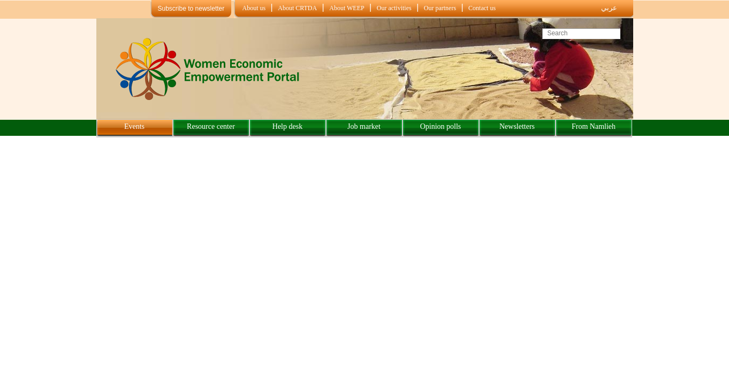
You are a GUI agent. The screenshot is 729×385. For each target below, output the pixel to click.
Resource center (211, 126)
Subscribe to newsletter (191, 8)
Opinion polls (440, 126)
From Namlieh (594, 126)
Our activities (394, 8)
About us (254, 8)
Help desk (287, 126)
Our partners (440, 8)
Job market (364, 126)
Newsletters (517, 126)
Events (134, 126)
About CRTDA (297, 8)
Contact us (482, 8)
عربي (609, 8)
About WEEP (346, 8)
